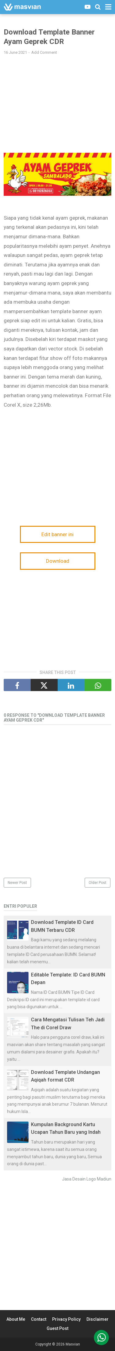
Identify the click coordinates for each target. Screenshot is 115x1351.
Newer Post (17, 883)
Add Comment (44, 52)
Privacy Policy (66, 1319)
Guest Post (57, 1328)
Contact (38, 1319)
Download (57, 561)
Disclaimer (97, 1319)
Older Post (97, 883)
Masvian (73, 1344)
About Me (15, 1319)
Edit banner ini (57, 534)
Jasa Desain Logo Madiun (86, 1179)
